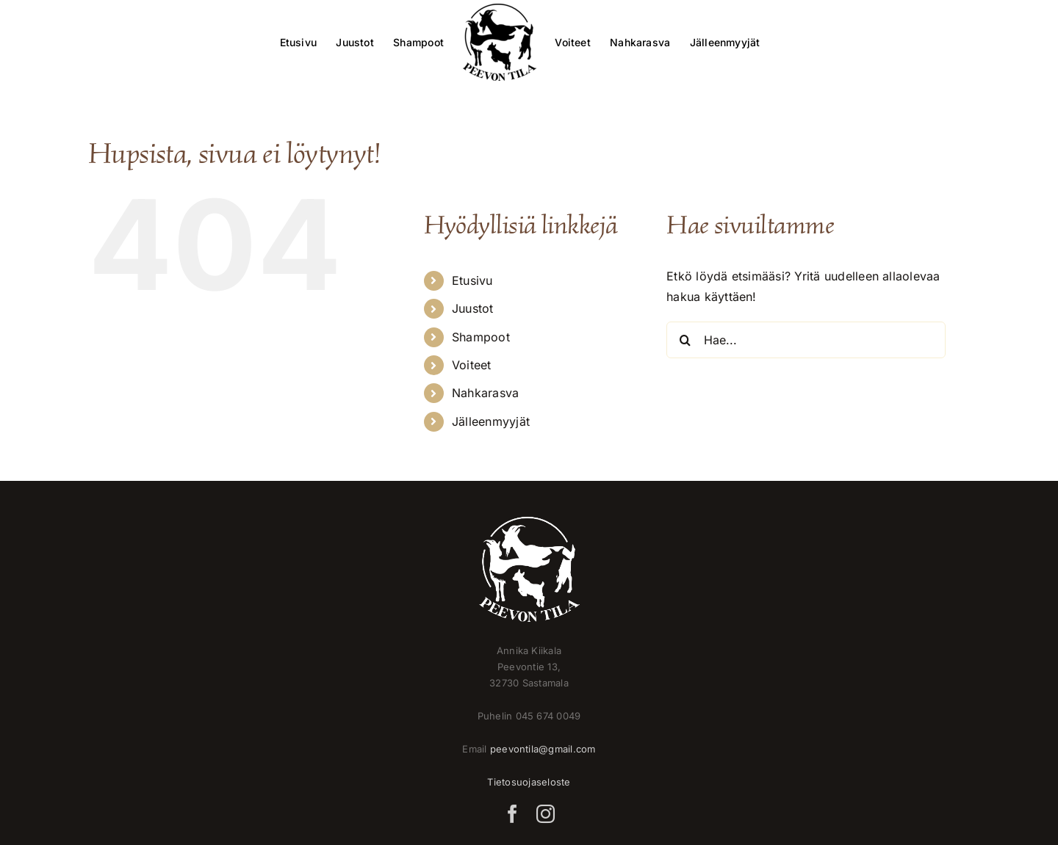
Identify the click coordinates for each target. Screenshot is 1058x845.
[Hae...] (806, 340)
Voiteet (472, 365)
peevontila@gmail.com (543, 749)
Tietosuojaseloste (528, 782)
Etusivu (472, 280)
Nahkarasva (485, 392)
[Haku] (684, 340)
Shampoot (481, 337)
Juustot (473, 308)
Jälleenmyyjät (491, 421)
